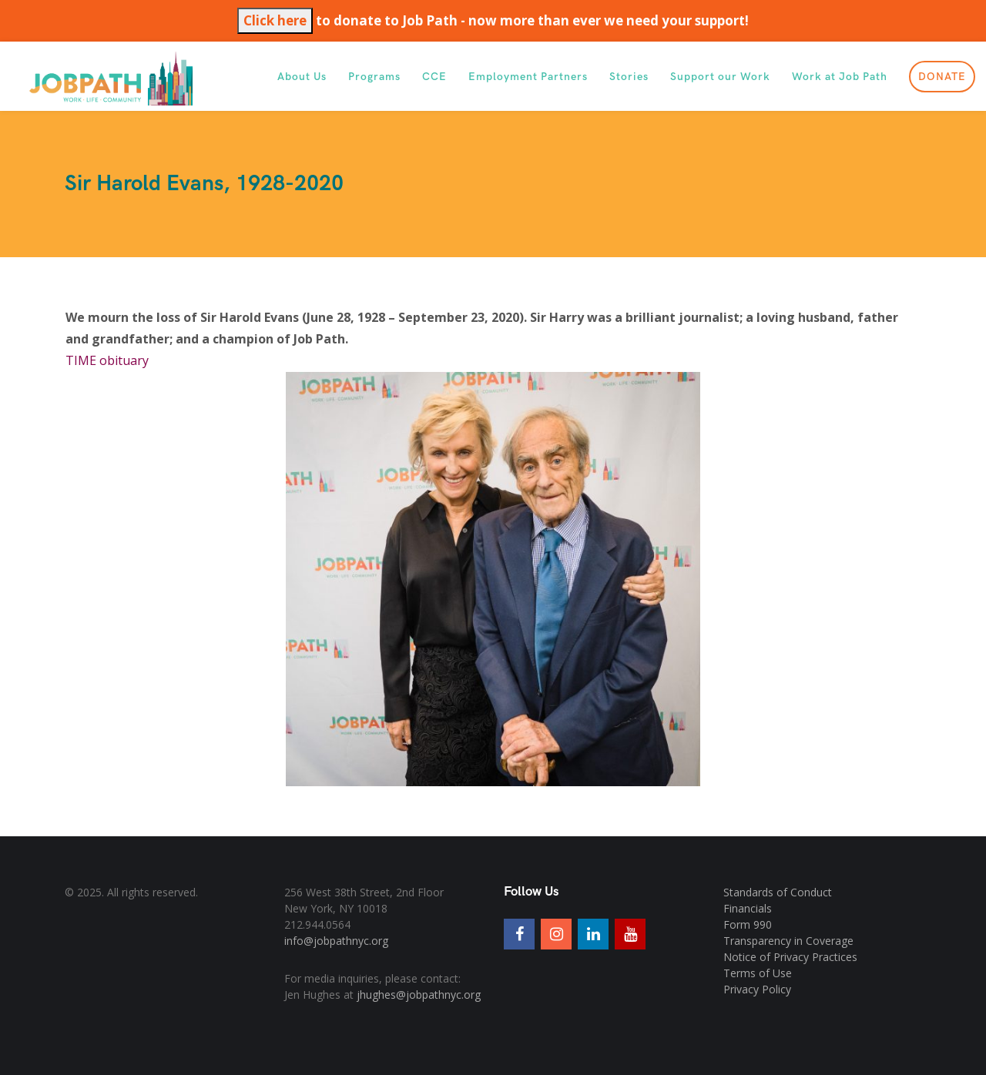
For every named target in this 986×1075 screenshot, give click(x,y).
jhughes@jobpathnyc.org (419, 994)
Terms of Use (757, 973)
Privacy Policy (757, 989)
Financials (747, 908)
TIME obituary (107, 360)
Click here (275, 20)
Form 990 (747, 924)
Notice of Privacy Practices (790, 956)
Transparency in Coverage (788, 940)
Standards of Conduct (777, 892)
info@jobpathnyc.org (336, 940)
